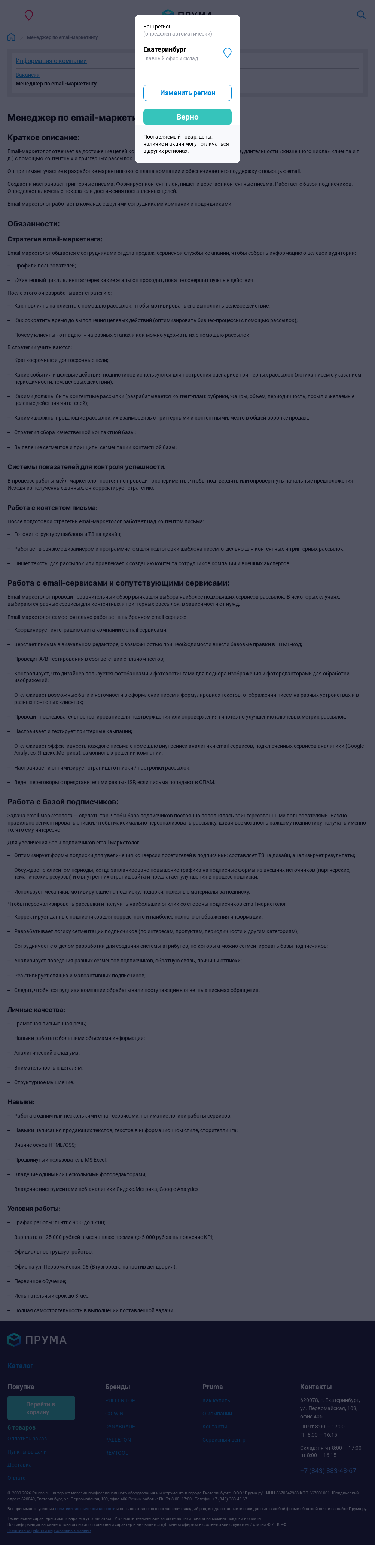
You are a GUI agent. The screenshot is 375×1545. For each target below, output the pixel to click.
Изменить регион (187, 93)
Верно (187, 116)
